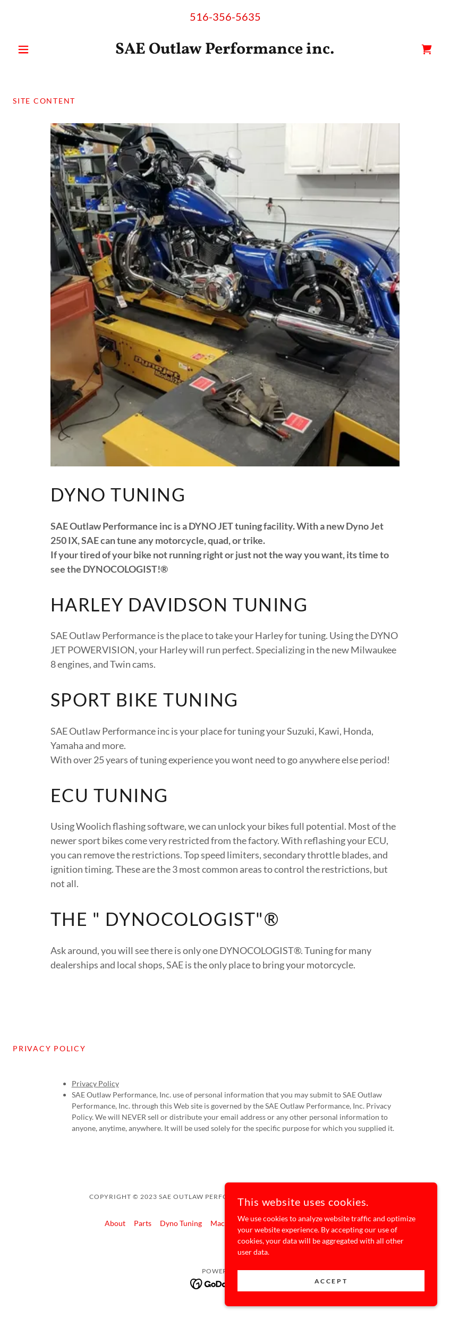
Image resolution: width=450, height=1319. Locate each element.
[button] (45, 49)
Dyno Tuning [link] (181, 1223)
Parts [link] (142, 1223)
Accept (331, 1288)
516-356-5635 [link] (225, 16)
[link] (225, 50)
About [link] (115, 1223)
